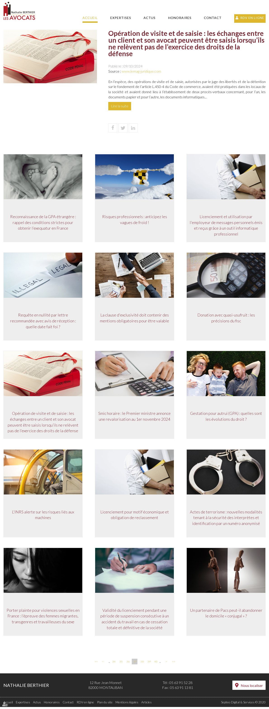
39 (149, 663)
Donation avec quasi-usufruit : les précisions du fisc (226, 318)
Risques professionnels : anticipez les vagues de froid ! (134, 220)
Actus (150, 18)
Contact (213, 18)
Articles (146, 704)
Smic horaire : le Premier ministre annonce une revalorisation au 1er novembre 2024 (134, 417)
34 (114, 663)
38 (142, 663)
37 (135, 663)
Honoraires (179, 18)
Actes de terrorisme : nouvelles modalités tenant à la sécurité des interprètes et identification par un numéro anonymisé (226, 519)
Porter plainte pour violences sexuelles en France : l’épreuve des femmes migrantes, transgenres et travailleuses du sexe (43, 618)
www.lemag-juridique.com (141, 71)
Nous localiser (252, 687)
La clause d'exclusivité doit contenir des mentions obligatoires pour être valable (134, 318)
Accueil (90, 18)
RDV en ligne (252, 18)
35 (121, 663)
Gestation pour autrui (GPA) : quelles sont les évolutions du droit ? (226, 417)
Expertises (120, 18)
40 (156, 663)
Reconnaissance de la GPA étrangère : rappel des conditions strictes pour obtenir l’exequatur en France (43, 223)
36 (128, 663)
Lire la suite (119, 106)
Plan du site (105, 704)
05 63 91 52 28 (180, 684)
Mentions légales (127, 704)
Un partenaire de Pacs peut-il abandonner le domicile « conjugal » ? (226, 615)
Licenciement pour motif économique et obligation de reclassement (134, 516)
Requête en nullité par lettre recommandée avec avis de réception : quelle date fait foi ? (43, 321)
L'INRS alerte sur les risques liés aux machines (43, 516)
